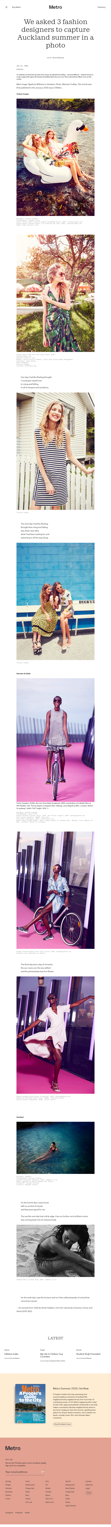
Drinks (27, 1499)
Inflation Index (11, 1353)
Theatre (48, 1492)
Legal (88, 1488)
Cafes (27, 1492)
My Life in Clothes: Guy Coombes (51, 1355)
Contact (88, 1481)
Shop (89, 1493)
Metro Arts (50, 1502)
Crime (7, 1499)
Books (48, 1488)
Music (48, 1495)
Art (47, 1485)
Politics (8, 1495)
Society (8, 1481)
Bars (27, 1495)
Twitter (27, 1512)
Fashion (19, 69)
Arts (47, 1481)
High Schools (70, 1506)
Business (8, 1492)
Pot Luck (28, 1502)
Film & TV (49, 1499)
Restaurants (30, 1485)
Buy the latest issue (62, 1424)
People (42, 1350)
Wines (67, 1502)
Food (27, 1481)
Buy (16, 7)
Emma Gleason (12, 1358)
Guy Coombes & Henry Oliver (52, 1361)
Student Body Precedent (88, 1353)
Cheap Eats (29, 1488)
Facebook (19, 1512)
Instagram (9, 1512)
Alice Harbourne (58, 58)
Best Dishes (70, 1488)
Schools (79, 1350)
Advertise (89, 1485)
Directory (101, 7)
